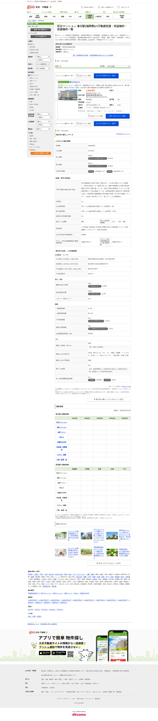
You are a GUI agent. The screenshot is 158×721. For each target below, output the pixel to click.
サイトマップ (89, 698)
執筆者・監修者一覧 (109, 692)
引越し (47, 692)
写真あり (32, 144)
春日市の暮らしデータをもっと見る (109, 399)
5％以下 (30, 609)
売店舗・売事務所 (35, 89)
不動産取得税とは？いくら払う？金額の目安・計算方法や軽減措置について (99, 552)
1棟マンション (34, 78)
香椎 (84, 577)
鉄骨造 (32, 107)
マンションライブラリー (58, 692)
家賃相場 (87, 679)
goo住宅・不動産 (30, 670)
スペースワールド (79, 574)
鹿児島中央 (46, 586)
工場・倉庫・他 (34, 95)
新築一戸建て (66, 683)
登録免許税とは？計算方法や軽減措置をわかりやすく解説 (124, 552)
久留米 (94, 579)
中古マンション (56, 683)
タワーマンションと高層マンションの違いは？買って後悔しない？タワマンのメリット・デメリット (99, 535)
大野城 (127, 577)
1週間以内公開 (34, 52)
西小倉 (51, 574)
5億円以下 (63, 602)
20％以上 (60, 609)
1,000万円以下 (33, 600)
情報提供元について (33, 624)
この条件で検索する (39, 153)
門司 (41, 574)
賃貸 (42, 679)
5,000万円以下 (78, 600)
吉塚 (98, 577)
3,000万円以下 (55, 600)
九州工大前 (58, 574)
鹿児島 (54, 586)
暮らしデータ (81, 692)
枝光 (69, 574)
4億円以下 (55, 602)
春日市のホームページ (123, 134)
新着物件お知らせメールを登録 (102, 55)
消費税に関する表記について (67, 675)
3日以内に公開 (34, 50)
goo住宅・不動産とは (47, 671)
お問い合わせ (80, 698)
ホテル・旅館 (33, 92)
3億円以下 (47, 602)
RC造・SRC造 (34, 104)
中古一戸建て (75, 683)
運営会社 (97, 698)
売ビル (32, 83)
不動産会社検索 (70, 692)
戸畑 (65, 574)
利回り (30, 64)
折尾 (101, 574)
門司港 (30, 574)
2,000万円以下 (44, 600)
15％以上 (52, 609)
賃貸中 (32, 136)
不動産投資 (88, 683)
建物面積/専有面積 (31, 115)
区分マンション (34, 75)
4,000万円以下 (66, 600)
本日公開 (32, 47)
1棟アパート (33, 81)
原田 (54, 579)
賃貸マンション (73, 679)
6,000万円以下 (89, 600)
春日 (122, 577)
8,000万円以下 (111, 600)
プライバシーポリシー (63, 698)
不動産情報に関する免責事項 (48, 624)
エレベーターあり (35, 147)
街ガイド (88, 692)
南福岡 (117, 577)
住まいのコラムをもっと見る (109, 563)
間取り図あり (33, 141)
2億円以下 (38, 602)
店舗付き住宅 (33, 86)
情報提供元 (107, 671)
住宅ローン (96, 683)
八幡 (87, 574)
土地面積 (31, 121)
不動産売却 (44, 687)
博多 (102, 577)
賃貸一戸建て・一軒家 (61, 679)
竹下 (107, 577)
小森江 (36, 574)
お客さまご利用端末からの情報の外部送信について (70, 671)
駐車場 (81, 679)
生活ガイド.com (126, 386)
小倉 (45, 574)
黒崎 (92, 574)
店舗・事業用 (49, 679)
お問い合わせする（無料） (118, 116)
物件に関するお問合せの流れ (94, 671)
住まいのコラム (97, 692)
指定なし (32, 44)
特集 (42, 692)
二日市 (43, 579)
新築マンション (45, 683)
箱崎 (93, 577)
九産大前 (79, 577)
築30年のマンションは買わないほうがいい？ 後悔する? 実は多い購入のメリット (124, 535)
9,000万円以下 (123, 600)
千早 (89, 577)
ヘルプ (73, 698)
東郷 (32, 577)
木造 (31, 101)
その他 (32, 110)
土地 (82, 683)
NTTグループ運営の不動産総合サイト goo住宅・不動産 (44, 1)
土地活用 (51, 687)
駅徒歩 (30, 129)
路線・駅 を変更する (40, 29)
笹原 (111, 577)
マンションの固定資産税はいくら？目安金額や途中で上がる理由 (73, 535)
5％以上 (37, 609)
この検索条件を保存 (81, 55)
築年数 (30, 68)
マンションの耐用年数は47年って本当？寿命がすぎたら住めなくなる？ (73, 552)
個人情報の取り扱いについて (49, 675)
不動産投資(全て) (33, 593)
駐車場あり (33, 150)
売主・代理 (33, 138)
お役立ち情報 (29, 691)
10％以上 (45, 609)
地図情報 (118, 692)
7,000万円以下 (100, 600)
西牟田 (105, 579)
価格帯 (30, 57)
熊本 (120, 582)
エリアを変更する (40, 36)
